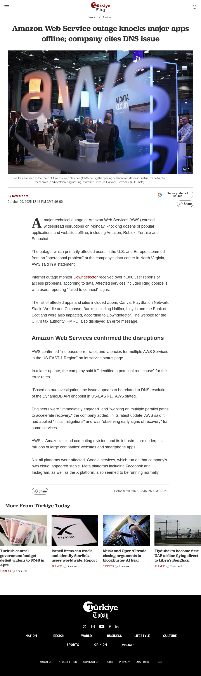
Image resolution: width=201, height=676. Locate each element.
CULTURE (170, 636)
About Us (46, 662)
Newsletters (68, 662)
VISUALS (128, 645)
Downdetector (85, 277)
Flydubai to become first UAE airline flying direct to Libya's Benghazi (176, 555)
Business (108, 17)
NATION (31, 636)
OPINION (100, 645)
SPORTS (73, 645)
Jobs (109, 662)
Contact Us (91, 662)
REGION (58, 636)
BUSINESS (114, 636)
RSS (159, 662)
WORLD (86, 636)
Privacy (124, 662)
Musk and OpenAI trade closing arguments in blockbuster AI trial (125, 555)
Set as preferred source (173, 195)
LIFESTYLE (142, 636)
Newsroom (20, 196)
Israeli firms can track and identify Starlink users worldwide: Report (74, 555)
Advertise (143, 662)
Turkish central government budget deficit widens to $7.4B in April (22, 557)
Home (91, 17)
